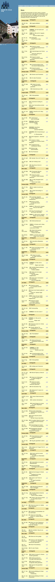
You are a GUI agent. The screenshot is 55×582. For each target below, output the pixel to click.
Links (34, 7)
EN (5, 44)
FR (3, 44)
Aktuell (21, 6)
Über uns (26, 6)
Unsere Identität (43, 6)
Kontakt (29, 7)
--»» (47, 23)
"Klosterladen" (22, 7)
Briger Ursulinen (34, 6)
